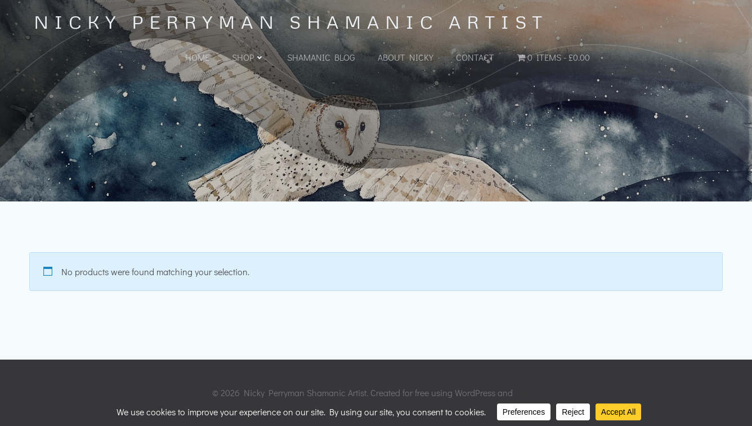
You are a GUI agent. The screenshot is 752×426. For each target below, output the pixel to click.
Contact (475, 57)
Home (197, 57)
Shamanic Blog (321, 57)
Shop (248, 57)
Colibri (527, 392)
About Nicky (405, 57)
